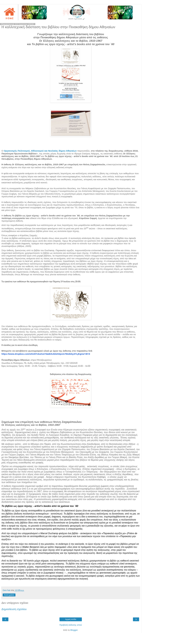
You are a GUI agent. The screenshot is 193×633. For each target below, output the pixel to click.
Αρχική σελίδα (70, 619)
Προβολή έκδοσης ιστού (70, 625)
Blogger (74, 630)
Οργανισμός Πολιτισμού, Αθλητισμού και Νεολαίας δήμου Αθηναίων (40, 151)
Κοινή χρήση (9, 595)
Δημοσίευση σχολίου (14, 609)
